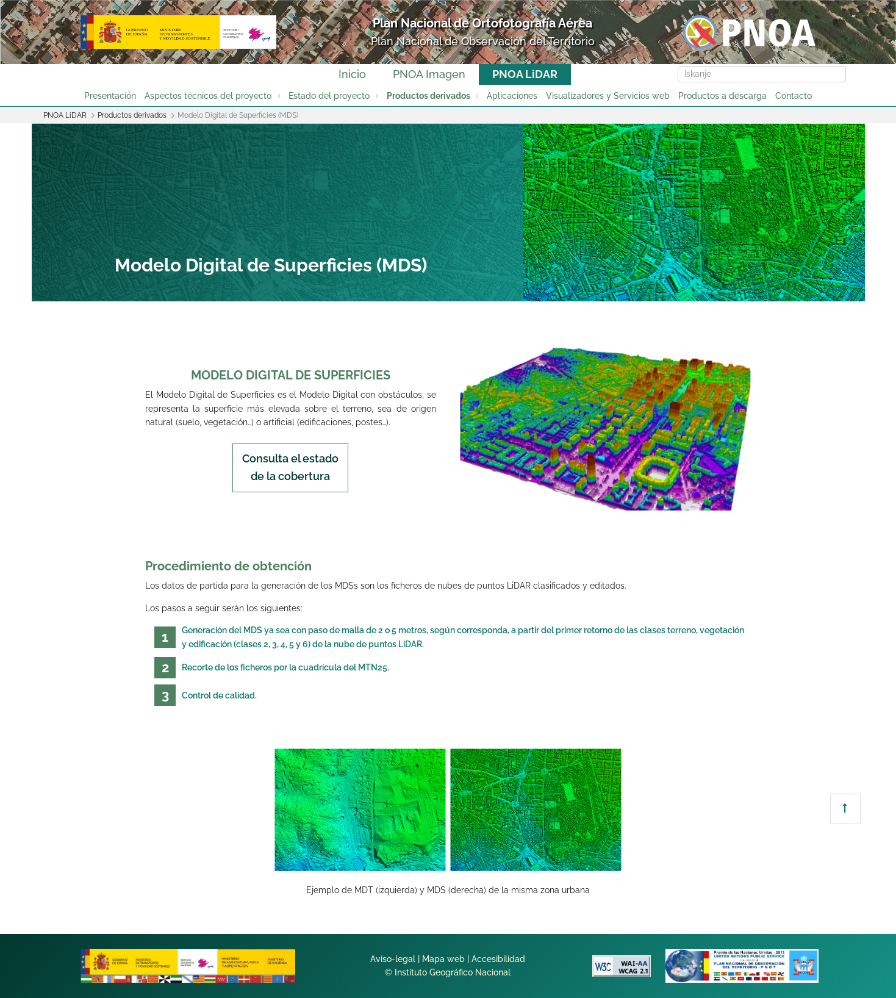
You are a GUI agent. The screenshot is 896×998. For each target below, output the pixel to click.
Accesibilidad (498, 959)
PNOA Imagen (429, 74)
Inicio (352, 74)
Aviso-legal (392, 959)
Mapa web (443, 959)
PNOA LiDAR (524, 74)
